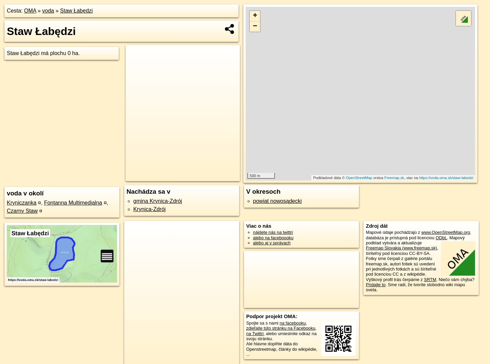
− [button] (255, 26)
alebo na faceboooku (273, 237)
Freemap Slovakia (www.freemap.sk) (401, 247)
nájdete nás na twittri (273, 232)
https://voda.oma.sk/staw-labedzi (446, 178)
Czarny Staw (22, 211)
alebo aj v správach (272, 242)
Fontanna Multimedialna (73, 203)
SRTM (430, 279)
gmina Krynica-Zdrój (157, 201)
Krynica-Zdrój (149, 209)
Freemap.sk (394, 178)
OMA (30, 11)
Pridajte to (376, 284)
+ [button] (255, 16)
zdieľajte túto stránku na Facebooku (280, 328)
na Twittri (255, 333)
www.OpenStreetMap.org (445, 232)
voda (48, 11)
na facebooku (293, 323)
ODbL (441, 237)
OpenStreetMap (359, 178)
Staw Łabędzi (76, 11)
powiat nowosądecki (277, 201)
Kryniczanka (21, 203)
